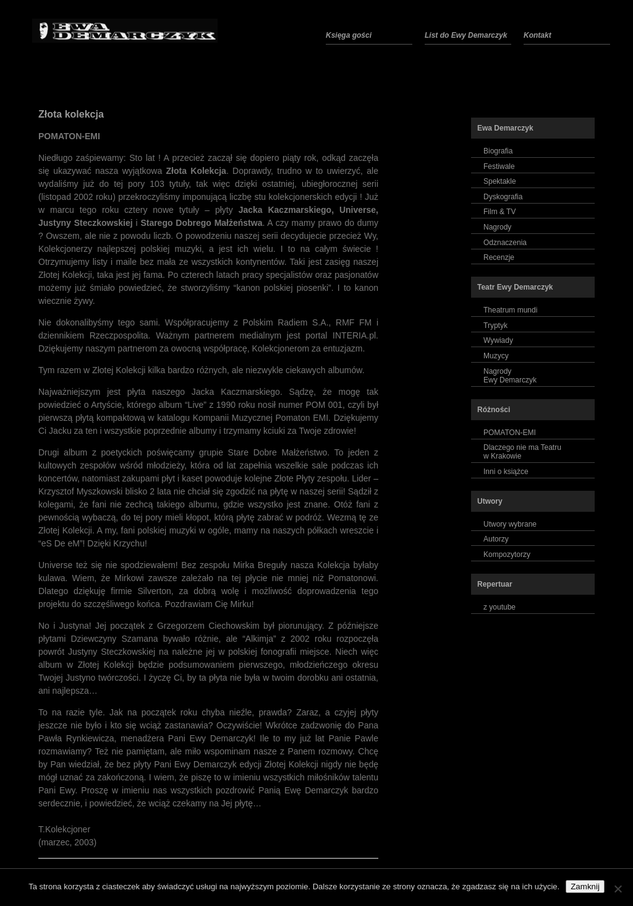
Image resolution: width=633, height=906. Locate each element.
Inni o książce (506, 471)
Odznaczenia (505, 242)
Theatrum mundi (510, 310)
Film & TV (499, 211)
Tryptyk (495, 325)
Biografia (497, 151)
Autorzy (496, 539)
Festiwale (499, 166)
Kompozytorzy (506, 554)
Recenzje (498, 257)
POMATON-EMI (509, 432)
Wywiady (498, 340)
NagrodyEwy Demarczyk (510, 375)
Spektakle (499, 181)
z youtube (499, 607)
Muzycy (496, 356)
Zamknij (585, 886)
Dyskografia (502, 196)
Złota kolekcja (71, 114)
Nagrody (497, 227)
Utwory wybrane (510, 524)
